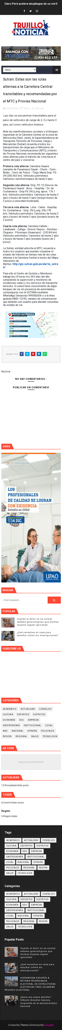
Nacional (39, 108)
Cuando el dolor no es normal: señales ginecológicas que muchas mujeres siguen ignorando (38, 622)
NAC (5, 731)
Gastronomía (11, 725)
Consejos (45, 709)
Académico (10, 709)
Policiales (47, 731)
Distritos (39, 714)
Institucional (32, 725)
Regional (21, 736)
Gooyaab (49, 1025)
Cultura (8, 714)
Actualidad (28, 709)
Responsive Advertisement (31, 762)
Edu (21, 720)
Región (7, 736)
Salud (35, 736)
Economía (9, 720)
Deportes (23, 714)
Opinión (32, 731)
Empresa (33, 720)
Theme (24, 1025)
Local (49, 725)
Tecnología (50, 736)
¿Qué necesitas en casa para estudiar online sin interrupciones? (37, 967)
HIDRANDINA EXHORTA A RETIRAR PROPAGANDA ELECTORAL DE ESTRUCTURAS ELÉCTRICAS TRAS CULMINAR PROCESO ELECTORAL (30, 984)
